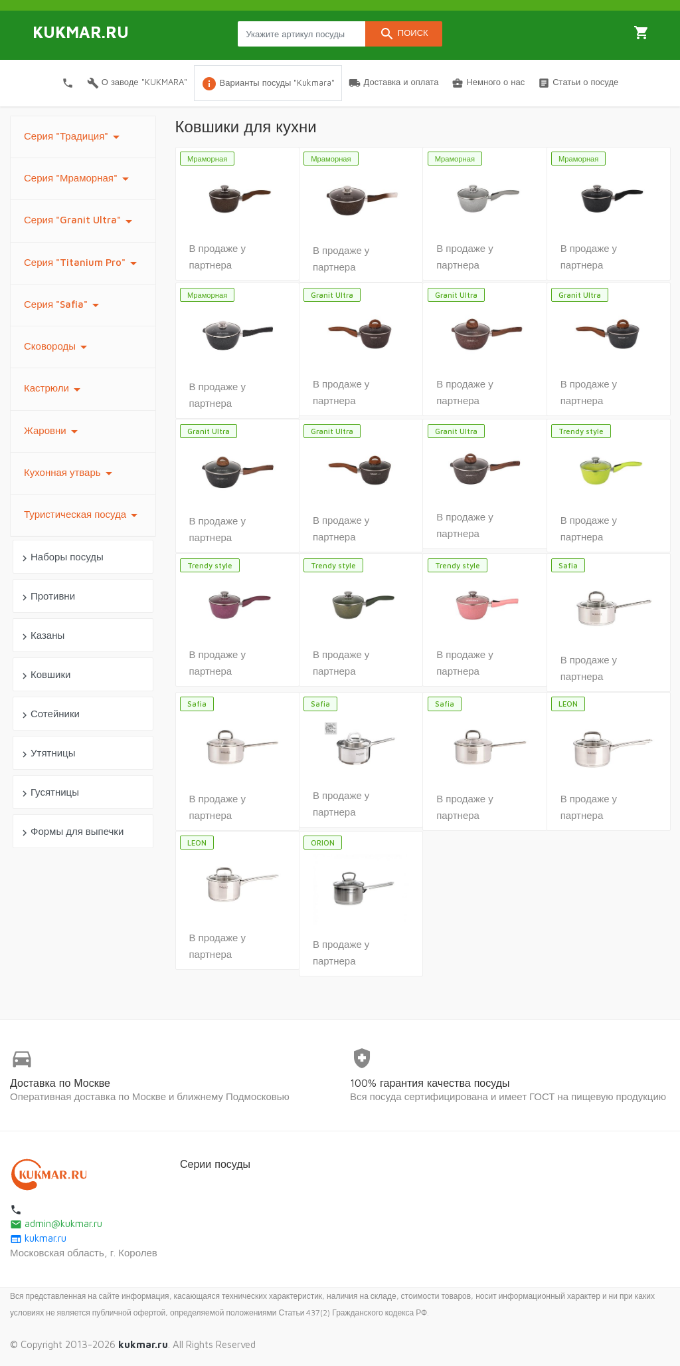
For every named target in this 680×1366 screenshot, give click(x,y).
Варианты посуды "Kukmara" (268, 84)
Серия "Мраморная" (78, 179)
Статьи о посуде (578, 82)
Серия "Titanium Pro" (82, 263)
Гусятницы (49, 792)
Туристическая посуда (83, 515)
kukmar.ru (38, 1238)
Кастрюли (54, 390)
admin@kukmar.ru (56, 1223)
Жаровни (53, 431)
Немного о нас (488, 82)
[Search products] (301, 34)
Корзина (641, 33)
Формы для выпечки (71, 832)
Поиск (403, 34)
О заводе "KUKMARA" (137, 82)
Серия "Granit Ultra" (80, 221)
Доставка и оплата (393, 82)
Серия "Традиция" (74, 137)
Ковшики (44, 675)
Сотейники (49, 714)
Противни (47, 596)
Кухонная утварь (70, 473)
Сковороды (58, 347)
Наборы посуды (61, 557)
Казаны (41, 635)
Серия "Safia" (64, 305)
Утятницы (47, 753)
